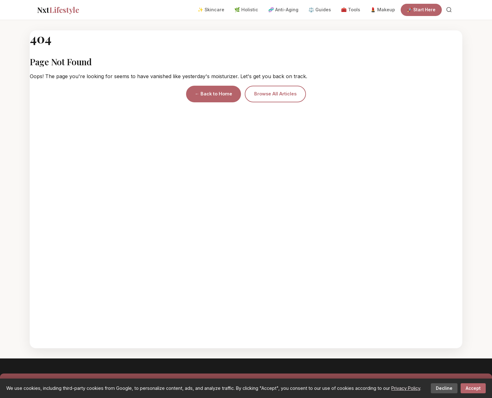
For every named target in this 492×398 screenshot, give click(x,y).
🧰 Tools (350, 9)
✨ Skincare (211, 9)
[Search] (449, 10)
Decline (444, 388)
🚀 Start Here (421, 9)
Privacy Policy (405, 388)
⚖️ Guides (319, 9)
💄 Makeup (382, 9)
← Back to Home (213, 93)
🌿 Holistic (246, 9)
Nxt (58, 10)
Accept (473, 388)
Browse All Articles (275, 93)
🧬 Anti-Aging (283, 9)
